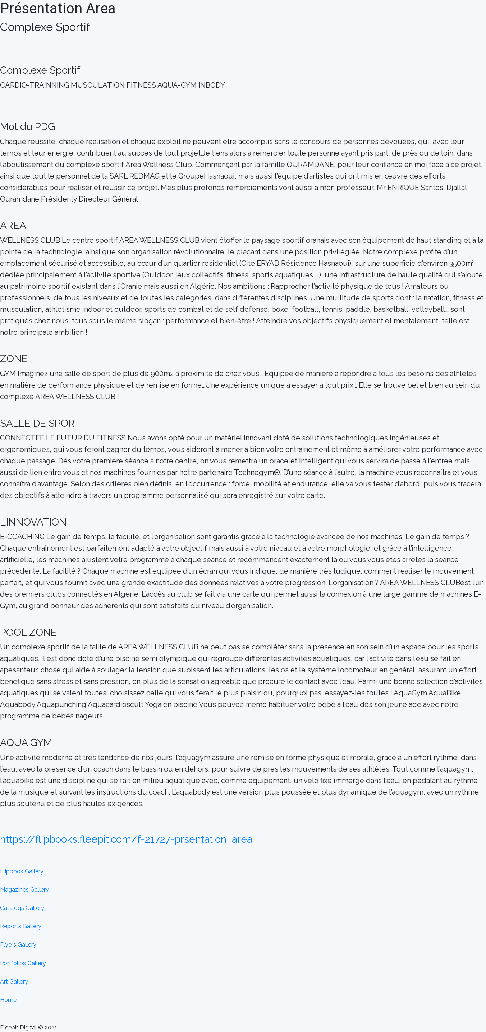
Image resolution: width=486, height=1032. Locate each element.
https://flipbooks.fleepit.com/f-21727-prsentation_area (126, 839)
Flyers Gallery (18, 944)
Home (8, 999)
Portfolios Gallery (23, 963)
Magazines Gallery (24, 889)
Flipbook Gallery (21, 871)
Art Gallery (14, 981)
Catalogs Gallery (22, 907)
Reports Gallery (20, 926)
